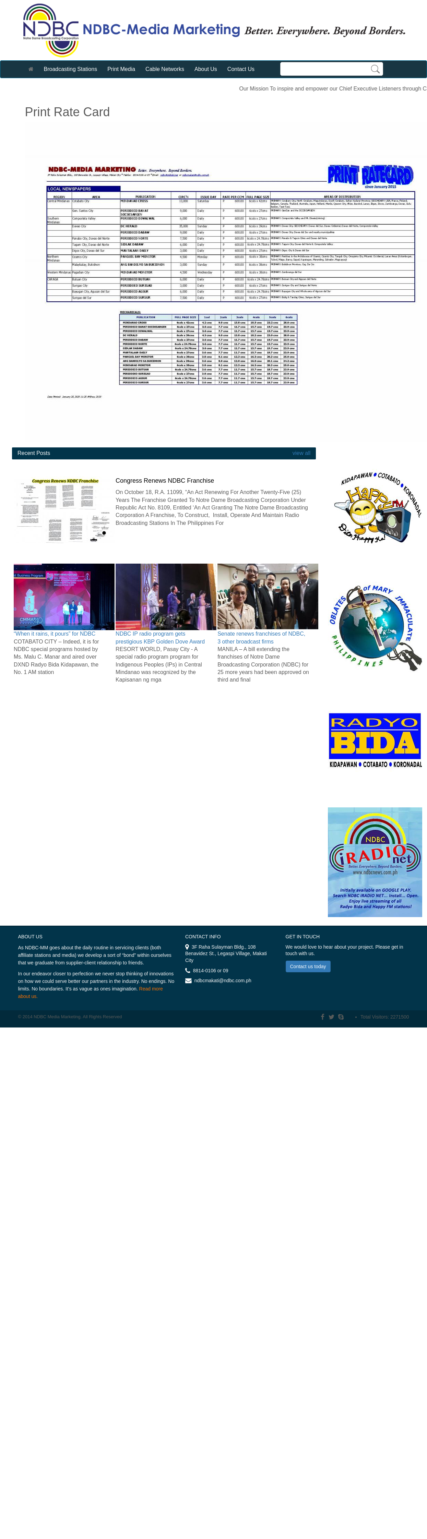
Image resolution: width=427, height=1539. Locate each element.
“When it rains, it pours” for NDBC (54, 634)
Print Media (121, 69)
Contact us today (308, 966)
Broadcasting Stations (70, 69)
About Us (205, 69)
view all (300, 453)
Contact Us (240, 69)
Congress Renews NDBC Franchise (165, 480)
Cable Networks (164, 69)
